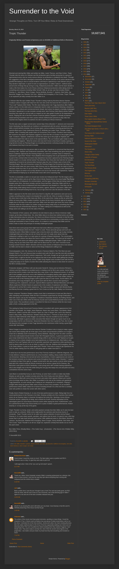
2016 (85, 69)
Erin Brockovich (89, 160)
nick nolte (69, 443)
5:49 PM (16, 482)
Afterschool (88, 146)
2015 (85, 71)
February (88, 190)
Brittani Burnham (20, 455)
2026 (85, 42)
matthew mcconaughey (59, 443)
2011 (85, 201)
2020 (85, 58)
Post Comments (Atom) (25, 546)
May (86, 95)
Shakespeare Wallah (91, 144)
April (86, 98)
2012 (85, 199)
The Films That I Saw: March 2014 (95, 103)
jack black (42, 443)
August (87, 87)
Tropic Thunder (89, 162)
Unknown (17, 516)
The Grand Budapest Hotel (93, 126)
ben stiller (17, 443)
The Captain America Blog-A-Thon (95, 119)
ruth (15, 488)
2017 (85, 66)
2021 (85, 55)
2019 (85, 61)
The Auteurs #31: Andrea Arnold (94, 133)
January (87, 193)
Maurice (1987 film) (90, 108)
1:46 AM (16, 510)
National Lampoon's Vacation (93, 138)
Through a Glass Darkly (92, 154)
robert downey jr (14, 445)
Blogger (67, 559)
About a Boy (88, 152)
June (86, 92)
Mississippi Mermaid (91, 184)
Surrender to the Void (41, 11)
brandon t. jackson (25, 443)
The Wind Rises (89, 165)
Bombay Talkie (89, 136)
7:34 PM (16, 535)
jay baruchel (49, 443)
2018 (85, 63)
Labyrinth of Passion (91, 157)
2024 (85, 47)
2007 (85, 209)
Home (42, 543)
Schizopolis (88, 186)
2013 (85, 196)
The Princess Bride (90, 168)
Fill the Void (88, 176)
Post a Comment (17, 539)
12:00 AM (17, 497)
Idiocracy (87, 173)
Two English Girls (90, 170)
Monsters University (91, 181)
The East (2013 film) (91, 111)
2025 (85, 44)
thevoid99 (17, 473)
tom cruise (30, 445)
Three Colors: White (91, 116)
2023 (85, 50)
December (88, 76)
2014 (85, 74)
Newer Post (13, 543)
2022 (85, 53)
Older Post (70, 543)
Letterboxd (102, 242)
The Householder (90, 149)
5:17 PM (16, 466)
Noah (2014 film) (90, 105)
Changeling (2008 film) (92, 178)
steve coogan (23, 445)
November (88, 79)
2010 (85, 204)
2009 (85, 207)
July (86, 90)
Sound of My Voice (90, 141)
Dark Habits (88, 113)
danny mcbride (35, 443)
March (87, 101)
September (88, 84)
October (87, 82)
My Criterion (103, 244)
